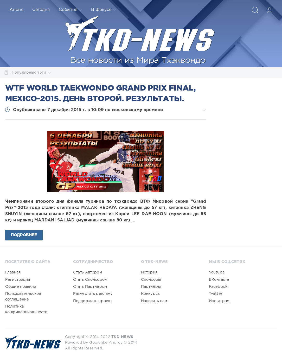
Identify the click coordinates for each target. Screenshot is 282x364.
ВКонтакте (219, 279)
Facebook (218, 286)
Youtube (217, 272)
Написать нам (154, 301)
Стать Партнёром (90, 286)
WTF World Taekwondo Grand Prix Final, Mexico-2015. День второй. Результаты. (100, 94)
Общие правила (20, 286)
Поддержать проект (92, 301)
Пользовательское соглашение (23, 296)
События (70, 10)
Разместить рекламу (93, 293)
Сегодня (41, 10)
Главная (13, 272)
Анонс (16, 10)
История (149, 272)
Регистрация (17, 279)
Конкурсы (151, 293)
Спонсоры (151, 279)
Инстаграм (219, 301)
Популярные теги (31, 72)
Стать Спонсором (90, 279)
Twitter (215, 293)
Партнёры (151, 286)
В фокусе (103, 10)
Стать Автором (87, 272)
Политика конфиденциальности (26, 309)
